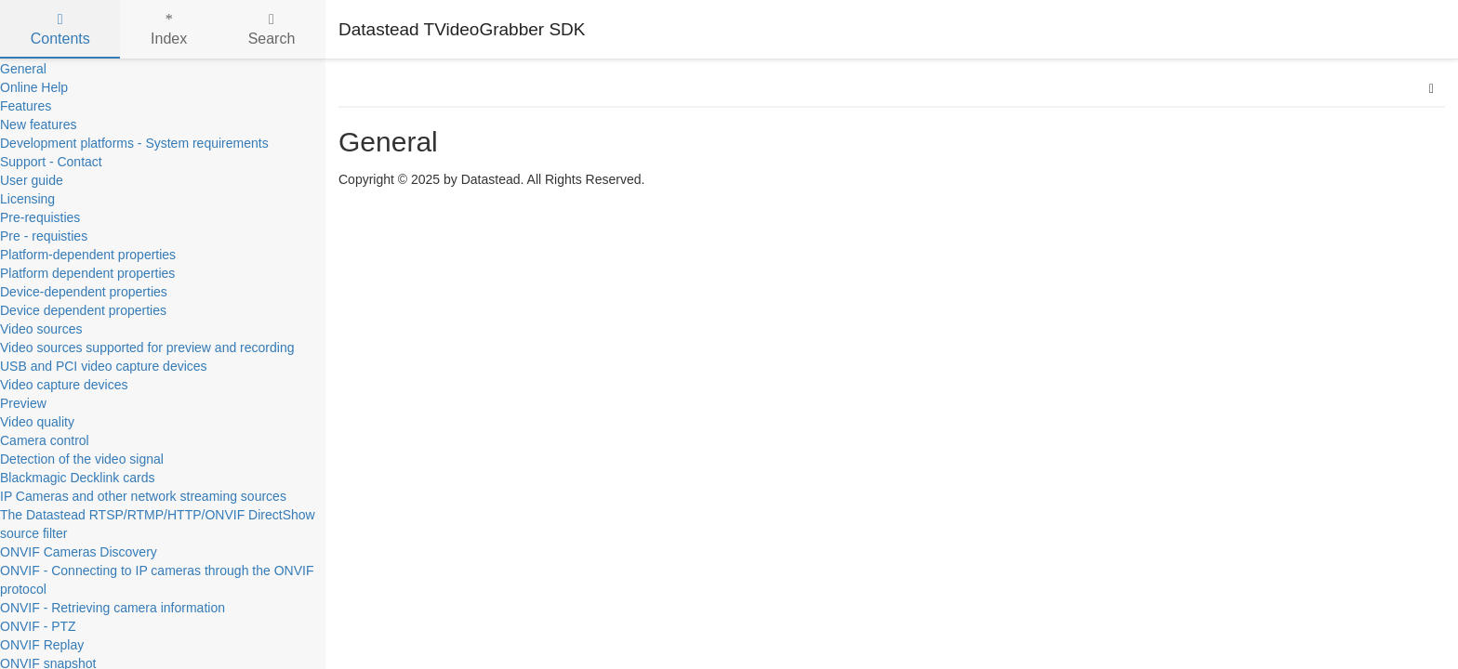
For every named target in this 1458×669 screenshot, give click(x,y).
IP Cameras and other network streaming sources (143, 496)
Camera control (44, 440)
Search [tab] (272, 29)
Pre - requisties (43, 236)
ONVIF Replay (42, 644)
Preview (23, 403)
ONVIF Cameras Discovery (78, 551)
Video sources (41, 328)
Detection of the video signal (82, 459)
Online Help (34, 87)
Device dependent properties (83, 310)
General (23, 68)
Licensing (27, 198)
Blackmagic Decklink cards (77, 477)
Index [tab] (169, 29)
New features (38, 124)
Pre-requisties (40, 217)
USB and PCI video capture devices (103, 366)
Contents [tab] (60, 29)
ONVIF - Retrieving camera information (112, 607)
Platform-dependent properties (88, 254)
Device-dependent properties (83, 291)
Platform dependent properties (87, 273)
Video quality (37, 421)
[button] (1431, 87)
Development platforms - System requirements (134, 143)
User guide (31, 180)
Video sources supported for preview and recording (147, 347)
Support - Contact (51, 161)
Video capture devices (64, 384)
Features (25, 105)
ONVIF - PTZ (38, 626)
